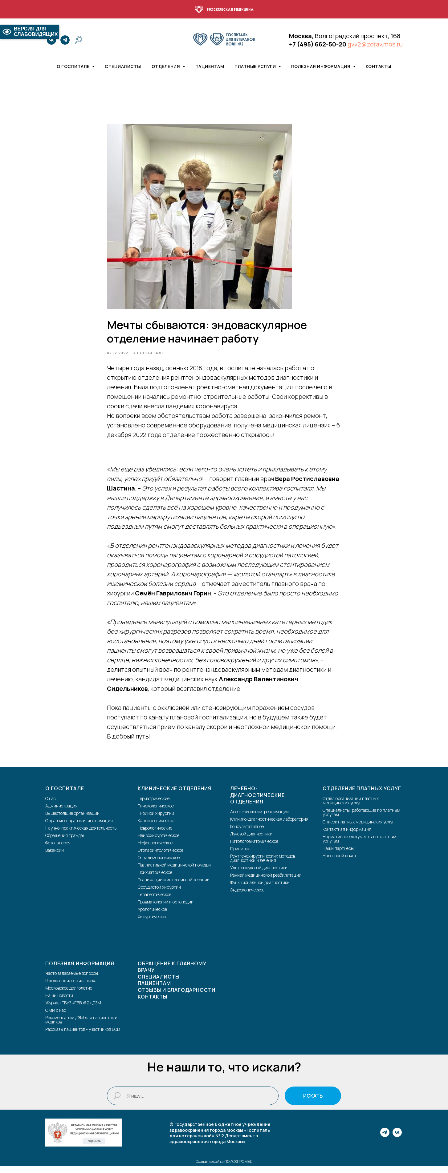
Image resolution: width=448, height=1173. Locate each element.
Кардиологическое (156, 827)
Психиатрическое (155, 879)
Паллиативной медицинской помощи (174, 872)
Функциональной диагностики (260, 889)
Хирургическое (152, 923)
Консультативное (247, 833)
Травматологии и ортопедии (165, 908)
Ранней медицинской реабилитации (265, 882)
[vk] (51, 40)
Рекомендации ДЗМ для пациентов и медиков (81, 1027)
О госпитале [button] (74, 66)
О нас (50, 805)
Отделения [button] (166, 66)
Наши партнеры (338, 855)
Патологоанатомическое (254, 848)
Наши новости (59, 1002)
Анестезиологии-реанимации (259, 818)
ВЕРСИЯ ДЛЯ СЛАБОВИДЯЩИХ (30, 31)
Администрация (61, 812)
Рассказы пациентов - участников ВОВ (82, 1036)
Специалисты (123, 66)
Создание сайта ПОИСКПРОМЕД (224, 1168)
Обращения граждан (65, 842)
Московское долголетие (68, 995)
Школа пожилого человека (70, 988)
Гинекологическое (156, 812)
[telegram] (65, 40)
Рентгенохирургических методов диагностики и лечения (262, 865)
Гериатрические (153, 805)
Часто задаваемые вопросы (71, 980)
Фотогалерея (58, 849)
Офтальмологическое (159, 864)
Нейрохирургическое (158, 842)
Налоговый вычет (339, 862)
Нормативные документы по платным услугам (359, 845)
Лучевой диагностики (251, 840)
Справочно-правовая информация (79, 827)
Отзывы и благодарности (176, 997)
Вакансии (54, 857)
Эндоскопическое (247, 896)
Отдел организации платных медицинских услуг (351, 807)
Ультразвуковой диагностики (258, 874)
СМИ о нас (55, 1017)
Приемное (240, 855)
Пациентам (209, 66)
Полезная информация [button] (321, 66)
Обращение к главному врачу (172, 973)
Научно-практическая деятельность (80, 835)
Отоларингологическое (160, 857)
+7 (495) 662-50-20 (317, 44)
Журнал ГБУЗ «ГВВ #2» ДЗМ (73, 1010)
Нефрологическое (155, 849)
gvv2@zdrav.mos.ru (375, 44)
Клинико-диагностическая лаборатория (269, 826)
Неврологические (155, 835)
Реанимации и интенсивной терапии (174, 886)
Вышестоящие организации (72, 820)
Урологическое (152, 916)
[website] (78, 40)
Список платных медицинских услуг (358, 828)
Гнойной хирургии (156, 820)
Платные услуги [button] (255, 66)
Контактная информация (347, 836)
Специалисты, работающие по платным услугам (361, 819)
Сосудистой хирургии (159, 894)
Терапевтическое (154, 901)
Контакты (378, 66)
